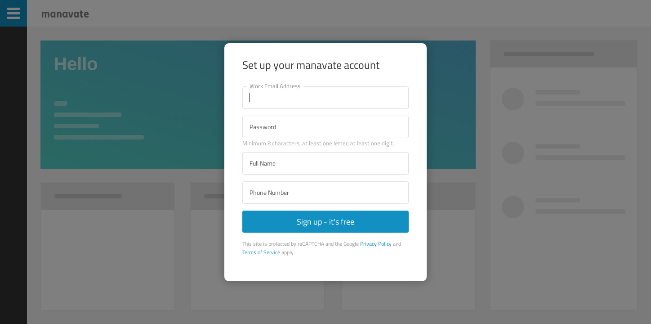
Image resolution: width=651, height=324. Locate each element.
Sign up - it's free (325, 222)
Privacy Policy (376, 243)
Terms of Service (261, 252)
